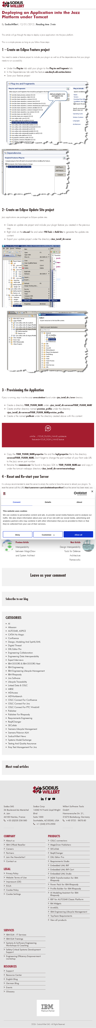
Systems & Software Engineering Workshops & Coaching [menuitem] (21, 944)
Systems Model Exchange (19, 740)
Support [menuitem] (10, 971)
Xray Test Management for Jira (22, 747)
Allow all (78, 535)
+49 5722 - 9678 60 (76, 820)
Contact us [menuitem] (11, 861)
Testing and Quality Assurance (22, 743)
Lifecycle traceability (17, 681)
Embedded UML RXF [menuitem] (59, 865)
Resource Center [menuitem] (14, 975)
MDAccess (13, 692)
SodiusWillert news (17, 736)
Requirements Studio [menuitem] (59, 861)
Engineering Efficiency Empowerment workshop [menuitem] (23, 957)
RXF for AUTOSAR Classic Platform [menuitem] (66, 899)
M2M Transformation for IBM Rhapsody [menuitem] (64, 879)
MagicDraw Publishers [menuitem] (60, 844)
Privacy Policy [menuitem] (12, 873)
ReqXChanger (14, 721)
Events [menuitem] (9, 987)
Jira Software (14, 678)
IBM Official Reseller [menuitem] (15, 844)
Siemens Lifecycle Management (22, 729)
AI (9, 623)
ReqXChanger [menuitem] (56, 853)
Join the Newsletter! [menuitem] (15, 857)
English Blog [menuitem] (12, 979)
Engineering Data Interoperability (23, 656)
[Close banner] (92, 493)
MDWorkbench (15, 696)
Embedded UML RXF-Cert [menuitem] (62, 869)
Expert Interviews (15, 660)
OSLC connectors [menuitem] (58, 840)
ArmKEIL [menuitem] (54, 907)
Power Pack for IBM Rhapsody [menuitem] (64, 884)
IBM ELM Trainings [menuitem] (14, 939)
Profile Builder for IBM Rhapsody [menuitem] (65, 888)
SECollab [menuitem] (54, 849)
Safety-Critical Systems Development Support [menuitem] (23, 950)
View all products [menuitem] (58, 920)
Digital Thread (15, 645)
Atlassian (12, 627)
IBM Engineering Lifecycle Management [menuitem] (68, 912)
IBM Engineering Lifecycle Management (26, 671)
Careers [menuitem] (10, 849)
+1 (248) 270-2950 (45, 824)
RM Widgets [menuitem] (55, 903)
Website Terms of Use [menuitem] (16, 877)
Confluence (13, 638)
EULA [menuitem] (8, 886)
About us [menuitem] (10, 840)
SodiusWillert (11, 24)
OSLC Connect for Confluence (22, 700)
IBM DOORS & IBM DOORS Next (24, 663)
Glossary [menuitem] (10, 991)
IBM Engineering (15, 667)
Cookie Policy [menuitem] (12, 890)
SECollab (12, 725)
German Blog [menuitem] (12, 983)
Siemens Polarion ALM (18, 732)
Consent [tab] (16, 502)
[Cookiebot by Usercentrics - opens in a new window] (76, 493)
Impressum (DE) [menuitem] (13, 881)
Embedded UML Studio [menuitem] (61, 873)
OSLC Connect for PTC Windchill (23, 707)
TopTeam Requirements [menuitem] (61, 916)
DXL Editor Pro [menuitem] (57, 857)
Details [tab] (48, 502)
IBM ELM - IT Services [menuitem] (16, 934)
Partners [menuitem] (10, 853)
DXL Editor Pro (14, 649)
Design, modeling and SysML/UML (24, 641)
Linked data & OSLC (18, 685)
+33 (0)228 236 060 (17, 820)
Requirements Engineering (20, 718)
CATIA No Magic (16, 634)
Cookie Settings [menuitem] (13, 894)
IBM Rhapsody (15, 674)
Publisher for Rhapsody (19, 714)
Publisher (12, 710)
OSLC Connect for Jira (19, 703)
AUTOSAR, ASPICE (17, 631)
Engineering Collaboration (20, 652)
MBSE (11, 689)
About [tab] (79, 502)
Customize (48, 535)
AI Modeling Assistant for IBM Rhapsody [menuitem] (64, 893)
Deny (17, 535)
